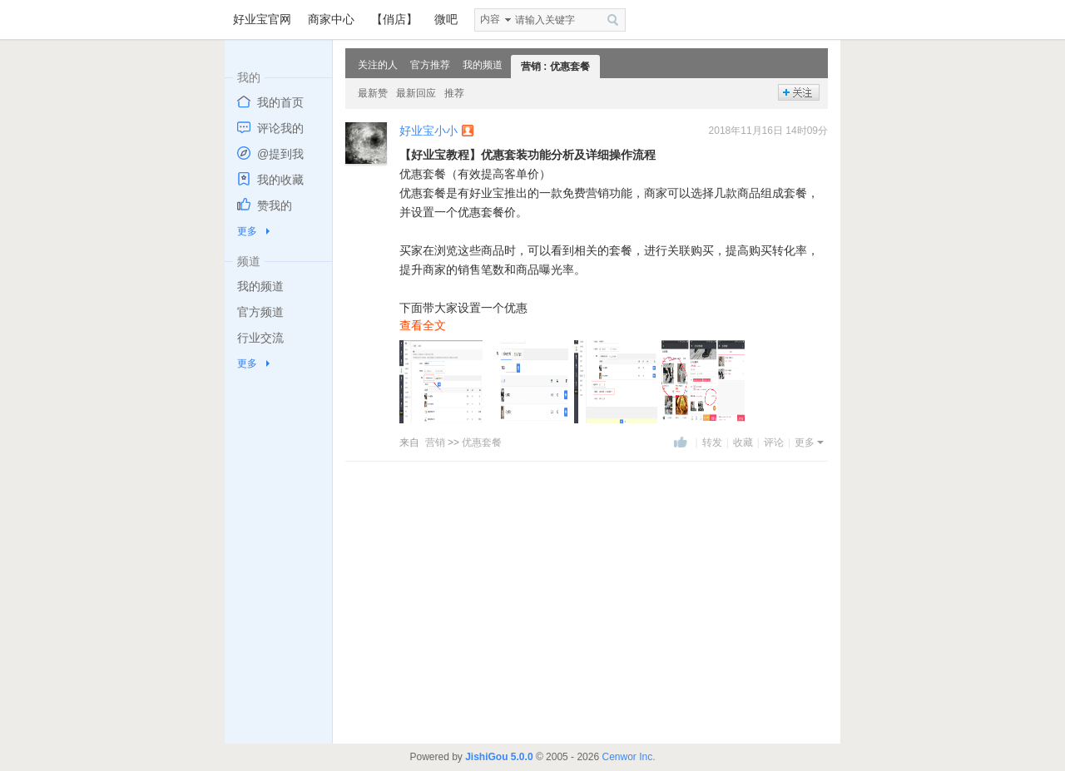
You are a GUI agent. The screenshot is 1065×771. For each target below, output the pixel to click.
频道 (248, 261)
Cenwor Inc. (628, 757)
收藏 (743, 442)
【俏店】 (394, 19)
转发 (712, 442)
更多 (247, 231)
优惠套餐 (482, 442)
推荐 (454, 93)
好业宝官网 (262, 19)
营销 (435, 442)
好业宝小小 (428, 130)
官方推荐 (430, 65)
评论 (774, 442)
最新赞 (373, 93)
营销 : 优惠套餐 (555, 66)
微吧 (446, 19)
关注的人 (378, 65)
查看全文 (422, 325)
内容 (490, 19)
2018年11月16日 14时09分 (768, 130)
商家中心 (331, 19)
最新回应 (416, 93)
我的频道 (483, 65)
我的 (248, 77)
